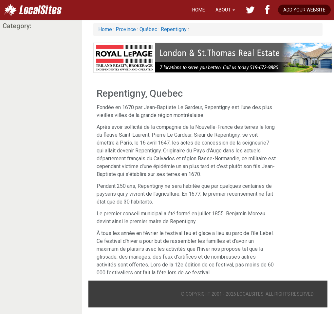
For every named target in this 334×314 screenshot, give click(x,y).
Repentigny (174, 29)
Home (198, 9)
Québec (148, 29)
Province (126, 29)
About (225, 9)
